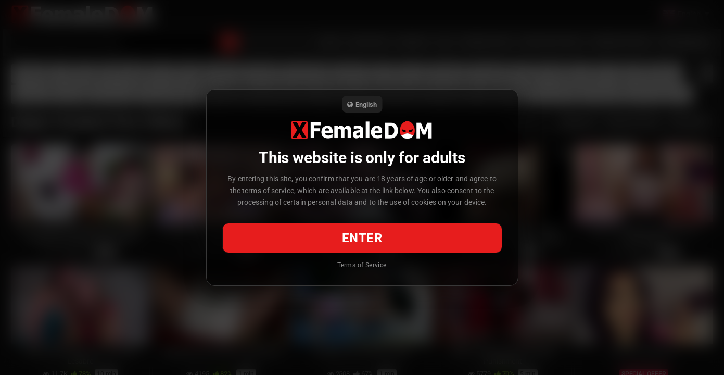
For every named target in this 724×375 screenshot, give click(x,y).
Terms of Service (361, 265)
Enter (362, 238)
